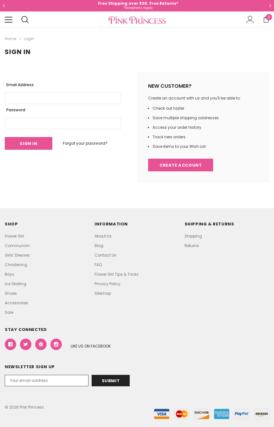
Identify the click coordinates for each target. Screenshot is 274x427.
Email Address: (20, 84)
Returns (192, 245)
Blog (99, 245)
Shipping (193, 236)
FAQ (98, 264)
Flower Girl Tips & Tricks (117, 274)
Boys (9, 274)
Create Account (181, 165)
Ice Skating (15, 283)
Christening (16, 264)
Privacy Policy (108, 283)
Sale (9, 312)
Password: (16, 110)
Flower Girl (14, 236)
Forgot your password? (85, 143)
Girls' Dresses (17, 255)
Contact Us (105, 255)
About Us (103, 236)
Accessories (16, 303)
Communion (17, 245)
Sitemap (103, 293)
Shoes (11, 293)
